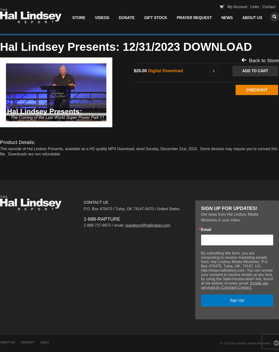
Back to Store (260, 60)
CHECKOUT (256, 90)
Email (206, 230)
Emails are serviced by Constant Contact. (234, 285)
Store (78, 18)
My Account (237, 7)
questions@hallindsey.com (147, 225)
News (227, 18)
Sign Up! (237, 300)
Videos (102, 18)
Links (254, 7)
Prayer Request (194, 18)
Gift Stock (155, 18)
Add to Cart (256, 71)
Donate (126, 18)
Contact (268, 7)
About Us (252, 18)
